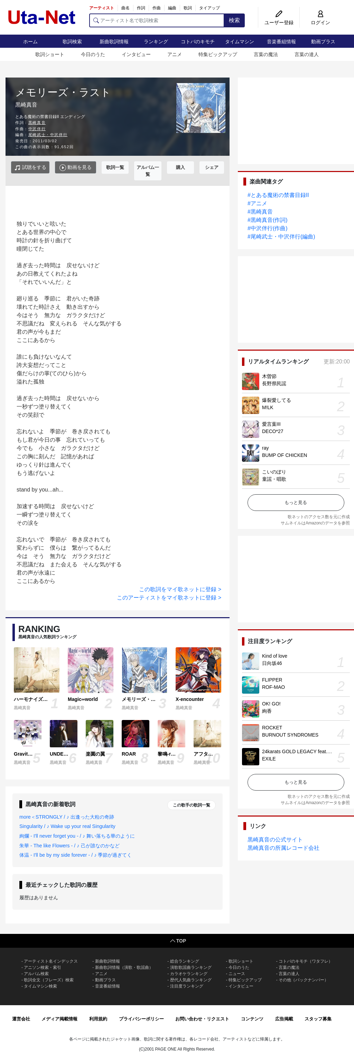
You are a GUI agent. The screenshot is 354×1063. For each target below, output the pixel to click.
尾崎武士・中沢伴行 (47, 135)
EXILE (269, 759)
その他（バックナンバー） (303, 980)
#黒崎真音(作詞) (268, 220)
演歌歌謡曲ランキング (191, 967)
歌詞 (188, 8)
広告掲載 (284, 1018)
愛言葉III (271, 424)
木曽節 (269, 376)
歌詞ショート (49, 54)
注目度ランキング (186, 986)
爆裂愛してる (276, 400)
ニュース (237, 973)
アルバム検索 (36, 973)
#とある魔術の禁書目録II (278, 195)
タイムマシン (239, 41)
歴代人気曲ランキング (191, 980)
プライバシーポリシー (141, 1018)
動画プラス (323, 41)
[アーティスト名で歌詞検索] (156, 20)
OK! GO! (271, 703)
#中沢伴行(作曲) (268, 228)
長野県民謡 (274, 383)
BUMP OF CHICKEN (284, 455)
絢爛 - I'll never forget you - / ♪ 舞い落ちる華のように (77, 836)
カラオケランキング (188, 973)
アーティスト (101, 8)
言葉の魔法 (266, 54)
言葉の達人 (307, 54)
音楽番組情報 (281, 41)
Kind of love (274, 656)
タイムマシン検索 (40, 986)
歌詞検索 (72, 41)
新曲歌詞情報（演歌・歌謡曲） (124, 967)
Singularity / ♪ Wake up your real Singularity (67, 826)
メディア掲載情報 (59, 1018)
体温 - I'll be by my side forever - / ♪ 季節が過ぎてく (75, 855)
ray (265, 448)
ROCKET (272, 727)
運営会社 (21, 1018)
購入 (180, 167)
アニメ (174, 54)
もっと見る (296, 502)
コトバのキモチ (198, 41)
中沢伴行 (37, 129)
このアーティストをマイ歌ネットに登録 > (169, 598)
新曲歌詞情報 (114, 41)
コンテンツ (252, 1018)
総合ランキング (184, 961)
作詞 (141, 8)
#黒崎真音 (260, 212)
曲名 (125, 8)
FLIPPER (272, 680)
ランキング (156, 41)
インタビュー (136, 54)
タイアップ (209, 8)
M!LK (267, 407)
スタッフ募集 (318, 1018)
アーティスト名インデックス (51, 961)
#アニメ (257, 203)
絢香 (267, 711)
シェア (211, 167)
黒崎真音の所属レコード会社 (283, 848)
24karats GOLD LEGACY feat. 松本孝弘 (305, 751)
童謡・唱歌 (274, 479)
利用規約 (98, 1018)
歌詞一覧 (115, 167)
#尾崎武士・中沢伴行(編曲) (281, 237)
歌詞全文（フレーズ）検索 (49, 980)
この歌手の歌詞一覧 (191, 805)
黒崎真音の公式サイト (275, 840)
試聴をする (30, 167)
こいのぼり (274, 472)
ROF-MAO (273, 687)
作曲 (156, 8)
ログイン (320, 22)
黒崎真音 (37, 122)
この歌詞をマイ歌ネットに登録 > (180, 589)
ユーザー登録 (279, 22)
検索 (234, 20)
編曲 (172, 8)
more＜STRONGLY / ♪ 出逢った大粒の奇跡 (66, 817)
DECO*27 (272, 431)
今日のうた (93, 54)
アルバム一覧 (148, 171)
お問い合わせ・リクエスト (202, 1018)
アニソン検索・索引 (42, 967)
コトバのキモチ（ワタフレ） (306, 961)
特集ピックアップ (217, 54)
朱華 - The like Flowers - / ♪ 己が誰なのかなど (69, 845)
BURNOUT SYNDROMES (290, 735)
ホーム (30, 41)
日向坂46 (272, 663)
